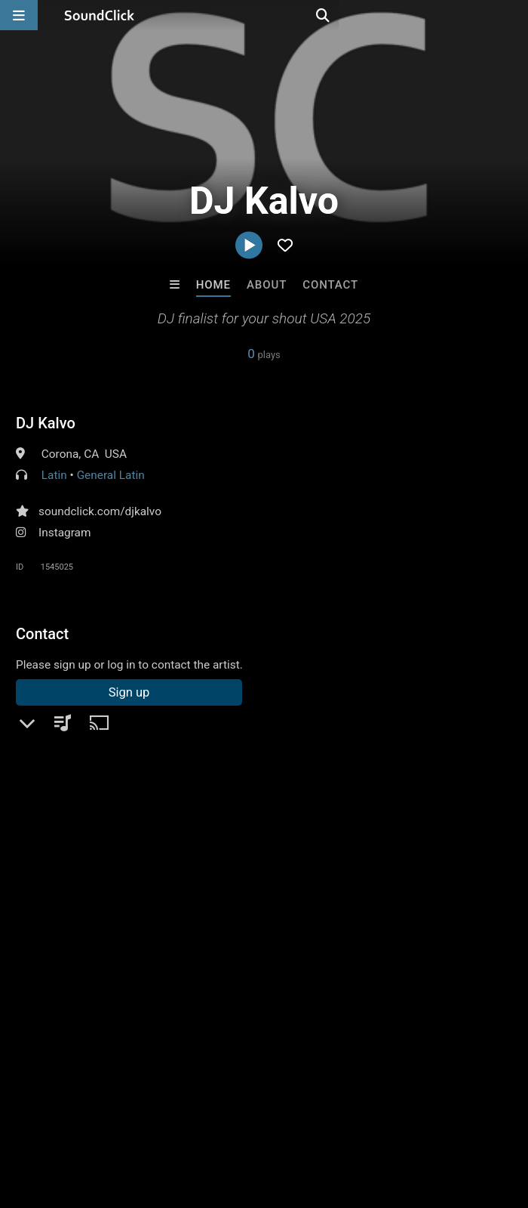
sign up (75, 870)
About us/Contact (134, 1118)
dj (487, 835)
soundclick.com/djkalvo (99, 511)
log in (130, 870)
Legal (407, 1118)
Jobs (206, 1118)
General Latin (111, 475)
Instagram (64, 532)
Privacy (360, 1118)
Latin (54, 475)
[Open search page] (513, 15)
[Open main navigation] (19, 15)
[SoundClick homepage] (99, 15)
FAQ (63, 1118)
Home (213, 285)
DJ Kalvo (45, 423)
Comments (53, 809)
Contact (330, 285)
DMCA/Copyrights (280, 1118)
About (267, 285)
